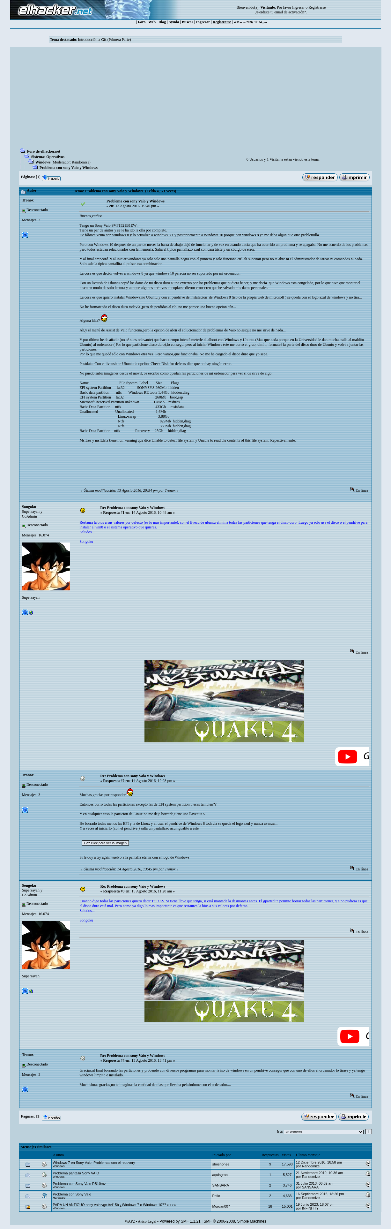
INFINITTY (310, 1208)
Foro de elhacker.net (43, 151)
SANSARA (220, 1185)
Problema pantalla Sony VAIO (76, 1173)
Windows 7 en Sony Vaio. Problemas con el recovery (94, 1163)
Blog (162, 22)
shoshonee (221, 1164)
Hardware (59, 1197)
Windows (43, 162)
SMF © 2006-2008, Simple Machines (235, 1221)
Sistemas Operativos (47, 157)
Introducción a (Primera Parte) (104, 39)
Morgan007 (221, 1206)
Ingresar (298, 7)
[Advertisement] (195, 99)
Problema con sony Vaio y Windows (69, 167)
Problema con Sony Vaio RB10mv (79, 1184)
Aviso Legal (147, 1221)
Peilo (216, 1196)
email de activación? (290, 12)
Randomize (80, 162)
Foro (141, 22)
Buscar (187, 22)
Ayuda (173, 22)
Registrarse (222, 22)
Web (152, 22)
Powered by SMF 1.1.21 (180, 1221)
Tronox (28, 200)
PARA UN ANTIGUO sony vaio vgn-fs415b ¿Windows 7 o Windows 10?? (109, 1205)
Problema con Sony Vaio (72, 1194)
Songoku (29, 506)
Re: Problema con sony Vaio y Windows (132, 507)
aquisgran (220, 1175)
